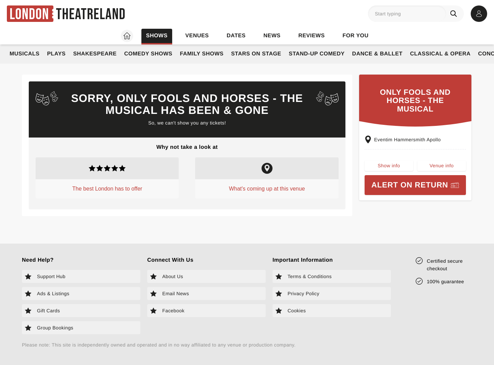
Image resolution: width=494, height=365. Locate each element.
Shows (156, 36)
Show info (389, 165)
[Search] (455, 13)
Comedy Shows (148, 54)
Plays (56, 54)
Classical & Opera (440, 54)
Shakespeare (95, 54)
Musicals (24, 54)
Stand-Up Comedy (317, 54)
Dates (236, 36)
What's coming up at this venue (267, 189)
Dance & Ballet (377, 54)
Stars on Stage (256, 54)
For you (356, 36)
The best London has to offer (107, 189)
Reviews (311, 36)
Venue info (442, 165)
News (271, 36)
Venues (197, 36)
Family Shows (202, 54)
